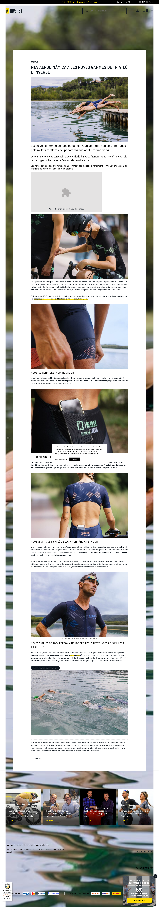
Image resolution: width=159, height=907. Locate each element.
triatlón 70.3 (86, 751)
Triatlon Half (56, 751)
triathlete (98, 748)
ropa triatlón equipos (83, 748)
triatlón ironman (71, 743)
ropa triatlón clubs (37, 748)
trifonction (77, 751)
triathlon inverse (104, 743)
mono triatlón (47, 751)
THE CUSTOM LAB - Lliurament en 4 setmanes (79, 2)
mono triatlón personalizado (90, 745)
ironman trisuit (95, 751)
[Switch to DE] (152, 2)
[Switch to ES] (140, 2)
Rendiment (58, 209)
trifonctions (110, 745)
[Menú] (11, 883)
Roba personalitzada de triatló (45, 668)
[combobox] (123, 2)
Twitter (134, 877)
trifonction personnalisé (47, 745)
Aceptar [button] (75, 459)
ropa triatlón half (60, 745)
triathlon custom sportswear (53, 748)
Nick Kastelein (75, 655)
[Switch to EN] (147, 2)
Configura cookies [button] (61, 459)
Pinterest (147, 877)
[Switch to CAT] (143, 2)
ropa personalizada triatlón (111, 748)
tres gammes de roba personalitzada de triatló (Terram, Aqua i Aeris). (61, 299)
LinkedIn (151, 877)
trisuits (69, 745)
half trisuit (34, 745)
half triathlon (94, 743)
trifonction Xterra (121, 745)
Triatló (34, 62)
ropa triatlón (115, 743)
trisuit (92, 748)
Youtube (138, 877)
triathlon (123, 743)
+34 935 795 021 (143, 868)
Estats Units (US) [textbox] (123, 2)
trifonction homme (69, 748)
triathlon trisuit (60, 743)
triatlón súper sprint (47, 743)
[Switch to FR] (149, 2)
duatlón (103, 745)
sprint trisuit (76, 745)
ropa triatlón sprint (83, 743)
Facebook (129, 877)
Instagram (143, 877)
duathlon (39, 751)
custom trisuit (36, 743)
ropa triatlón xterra (67, 751)
